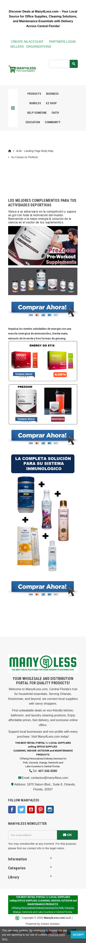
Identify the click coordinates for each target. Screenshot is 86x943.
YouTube (31, 809)
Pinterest (40, 809)
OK (67, 835)
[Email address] (32, 835)
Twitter (21, 809)
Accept (78, 934)
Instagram (50, 809)
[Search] (63, 64)
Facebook (12, 809)
